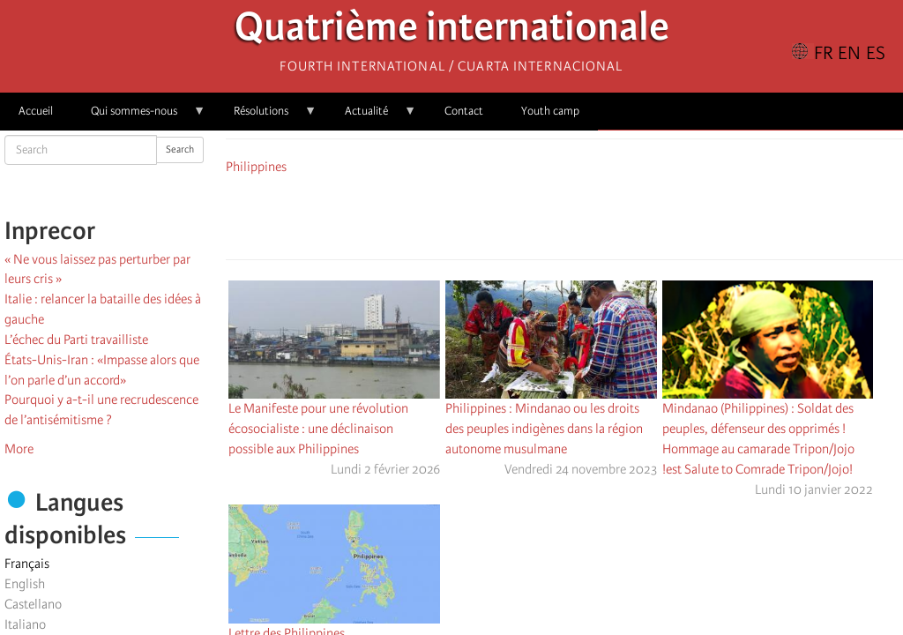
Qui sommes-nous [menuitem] (138, 117)
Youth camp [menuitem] (550, 110)
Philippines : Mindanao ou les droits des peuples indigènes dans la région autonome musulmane (544, 428)
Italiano (25, 624)
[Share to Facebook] (515, 214)
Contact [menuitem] (463, 110)
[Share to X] (540, 214)
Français (26, 564)
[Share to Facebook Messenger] (564, 214)
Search (180, 149)
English (24, 584)
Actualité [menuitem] (371, 117)
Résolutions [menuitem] (266, 117)
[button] (614, 214)
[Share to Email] (589, 214)
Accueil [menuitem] (36, 110)
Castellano (33, 604)
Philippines (256, 167)
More (19, 449)
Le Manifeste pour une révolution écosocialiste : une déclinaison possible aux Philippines (318, 428)
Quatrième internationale (452, 31)
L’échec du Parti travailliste (76, 339)
